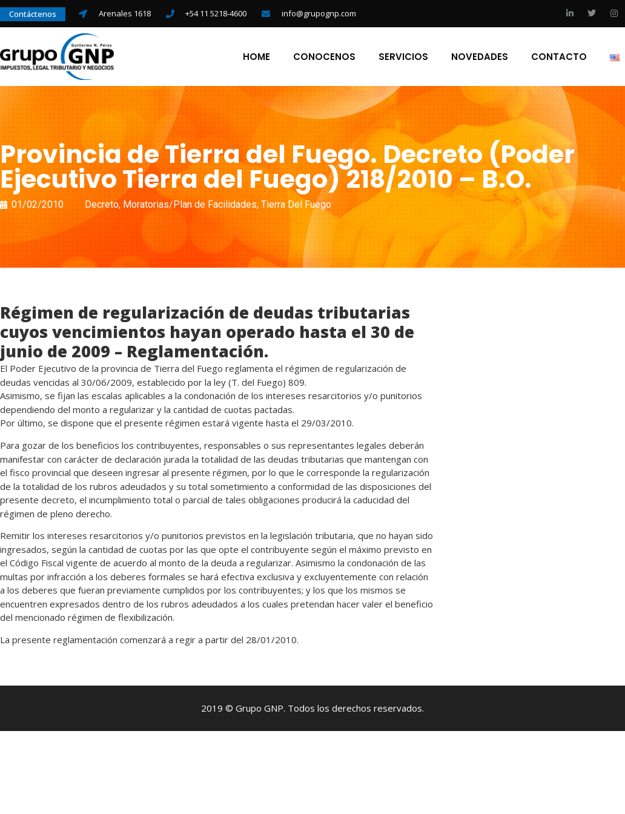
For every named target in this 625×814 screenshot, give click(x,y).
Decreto (102, 207)
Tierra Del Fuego (296, 207)
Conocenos (324, 57)
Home (256, 57)
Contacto (558, 57)
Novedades (479, 57)
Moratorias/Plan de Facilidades (190, 207)
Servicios (403, 57)
